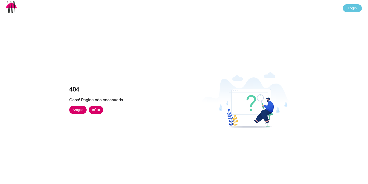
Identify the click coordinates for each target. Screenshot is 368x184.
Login (352, 8)
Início (96, 110)
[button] (11, 7)
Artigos (78, 110)
